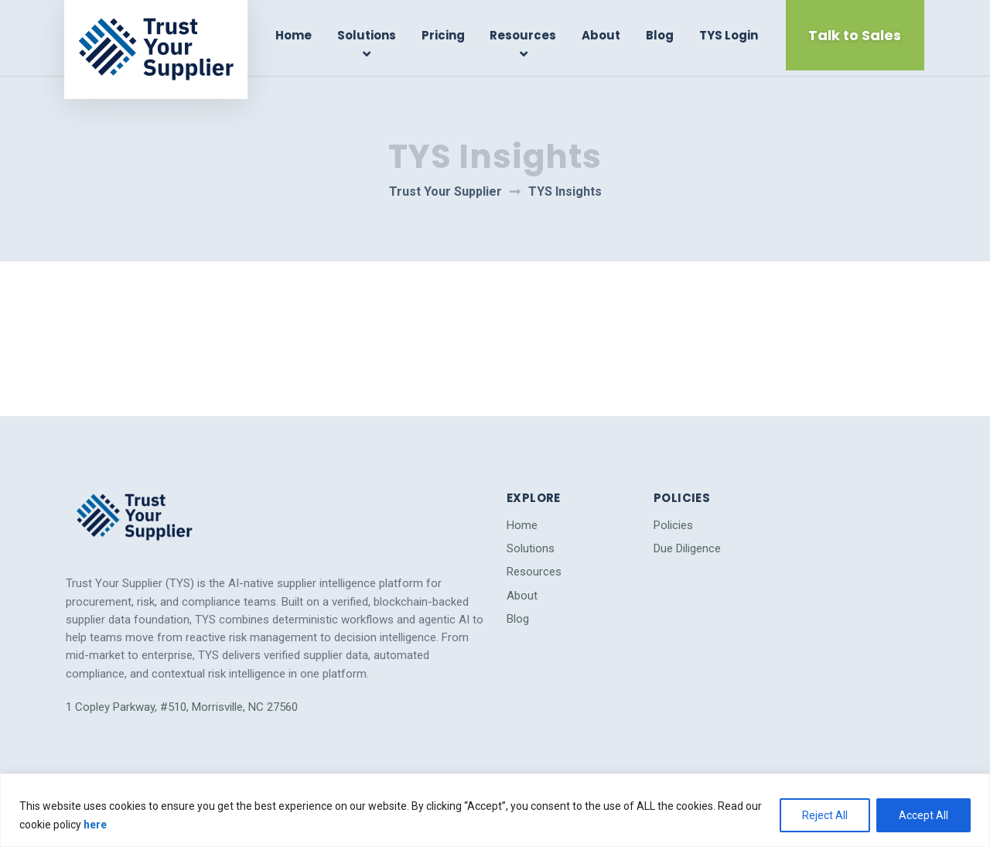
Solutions (367, 35)
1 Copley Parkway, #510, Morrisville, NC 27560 (182, 701)
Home (295, 35)
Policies (673, 519)
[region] (495, 810)
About (601, 35)
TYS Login (727, 35)
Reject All (825, 815)
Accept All (923, 815)
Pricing (444, 35)
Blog (660, 35)
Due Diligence (687, 542)
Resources (523, 35)
